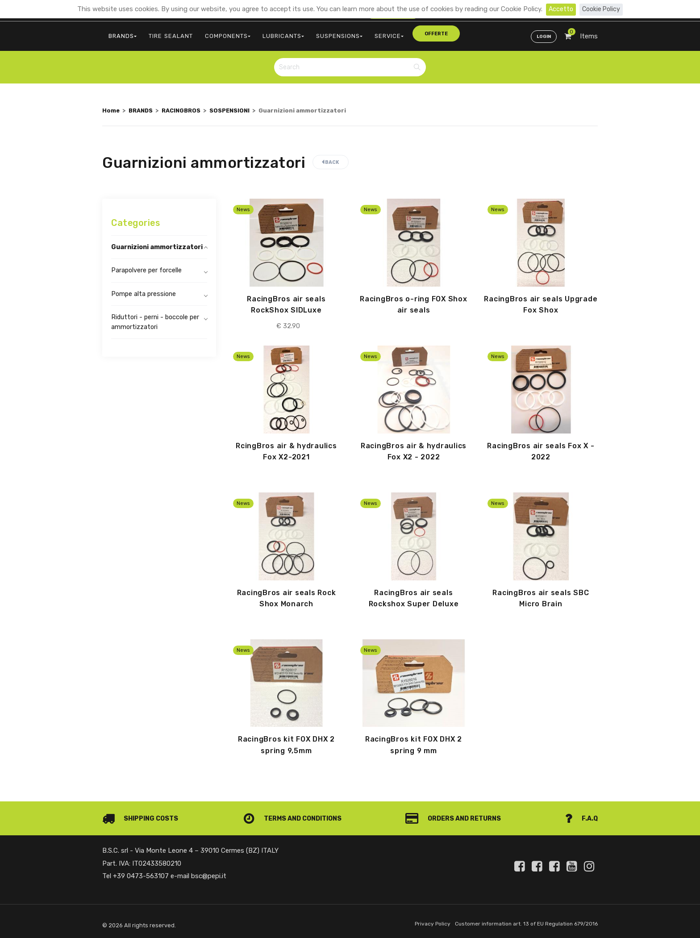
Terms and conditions (294, 816)
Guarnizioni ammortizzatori (139, 248)
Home (111, 106)
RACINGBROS (186, 106)
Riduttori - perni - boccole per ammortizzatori (157, 330)
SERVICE (369, 33)
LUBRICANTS (270, 33)
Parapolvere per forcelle (147, 277)
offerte (411, 33)
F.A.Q (581, 816)
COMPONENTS (218, 33)
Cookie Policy (601, 9)
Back (330, 158)
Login (543, 34)
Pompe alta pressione (144, 301)
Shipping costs (141, 816)
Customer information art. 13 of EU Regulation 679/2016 (522, 921)
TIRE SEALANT (165, 33)
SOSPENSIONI (237, 106)
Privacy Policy (424, 921)
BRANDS (120, 33)
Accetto (559, 9)
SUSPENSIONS (322, 33)
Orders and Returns (455, 816)
